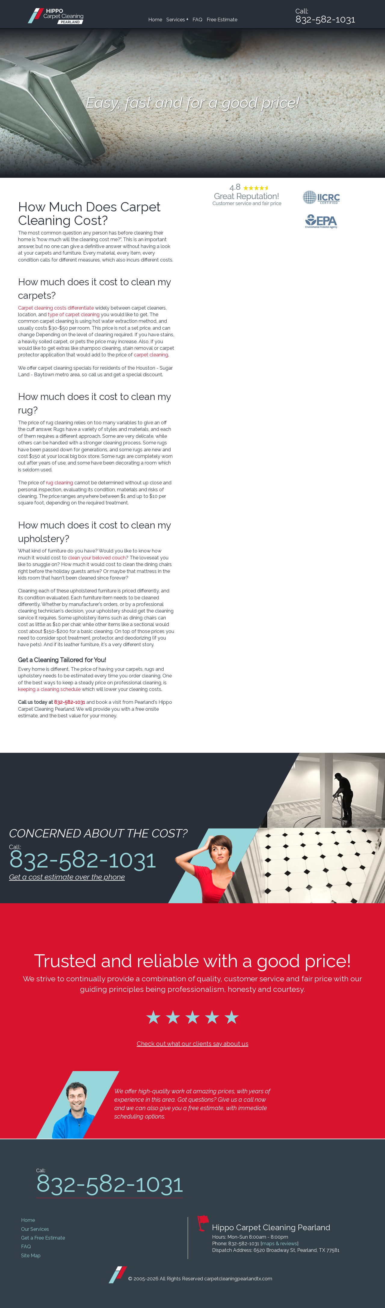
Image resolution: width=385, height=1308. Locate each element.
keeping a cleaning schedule (49, 689)
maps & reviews (279, 1243)
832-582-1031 (69, 702)
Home (155, 20)
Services (177, 20)
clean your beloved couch (97, 558)
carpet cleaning (151, 355)
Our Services (35, 1229)
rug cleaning (59, 483)
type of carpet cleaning (74, 314)
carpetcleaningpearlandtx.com (238, 1279)
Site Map (31, 1255)
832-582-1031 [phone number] (325, 19)
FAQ (197, 20)
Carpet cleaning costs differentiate (56, 308)
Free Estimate (222, 20)
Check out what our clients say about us (192, 1043)
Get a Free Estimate (43, 1238)
